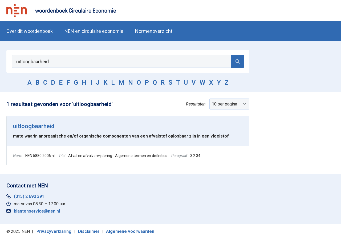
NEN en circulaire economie (93, 31)
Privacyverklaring (53, 231)
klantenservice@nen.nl (37, 211)
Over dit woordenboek (29, 31)
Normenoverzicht (153, 31)
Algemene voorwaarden (130, 231)
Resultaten (196, 104)
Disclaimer (88, 231)
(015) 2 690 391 (29, 196)
